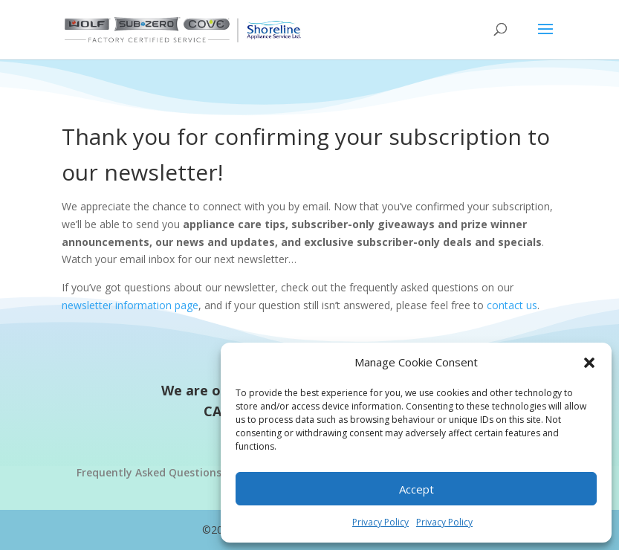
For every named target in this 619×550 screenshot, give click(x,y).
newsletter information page (130, 305)
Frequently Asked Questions (149, 472)
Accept (416, 489)
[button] (589, 362)
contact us (512, 305)
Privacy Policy (380, 522)
